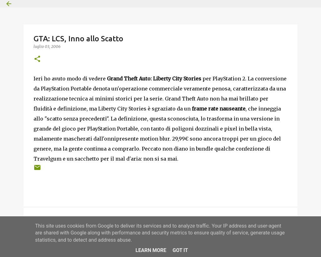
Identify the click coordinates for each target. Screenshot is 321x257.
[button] (37, 59)
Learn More (150, 250)
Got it (180, 250)
